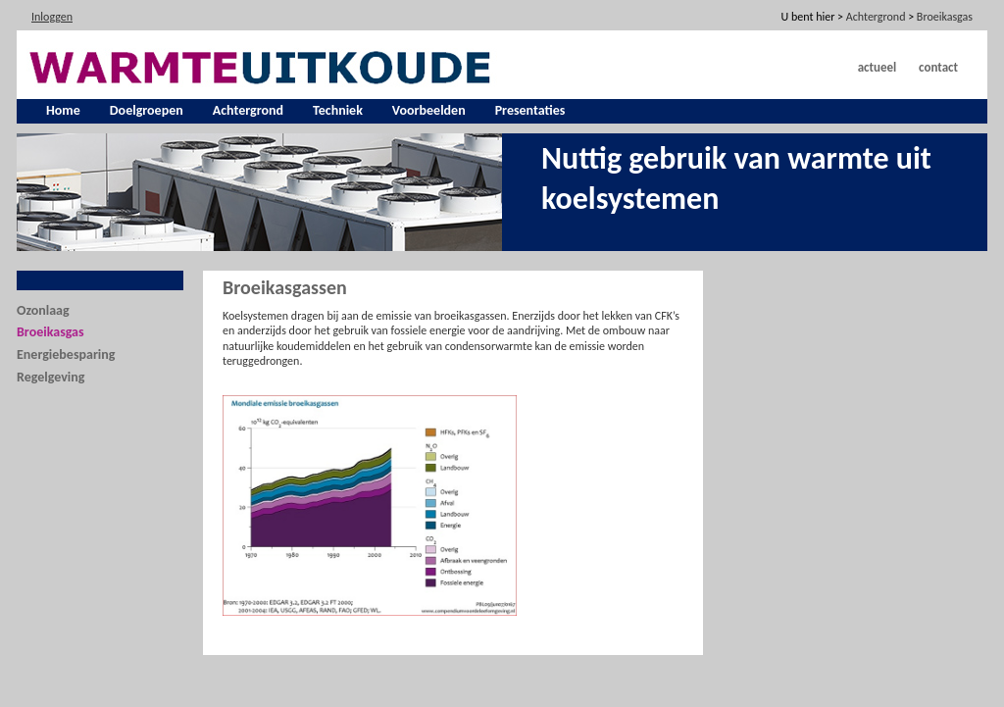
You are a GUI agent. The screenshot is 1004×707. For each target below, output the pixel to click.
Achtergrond (248, 110)
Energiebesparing (66, 354)
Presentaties (530, 110)
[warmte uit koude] (262, 66)
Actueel (877, 67)
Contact (938, 67)
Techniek (338, 110)
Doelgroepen (146, 110)
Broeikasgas (50, 332)
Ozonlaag (43, 310)
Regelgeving (50, 377)
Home (63, 110)
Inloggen (52, 17)
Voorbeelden (429, 110)
